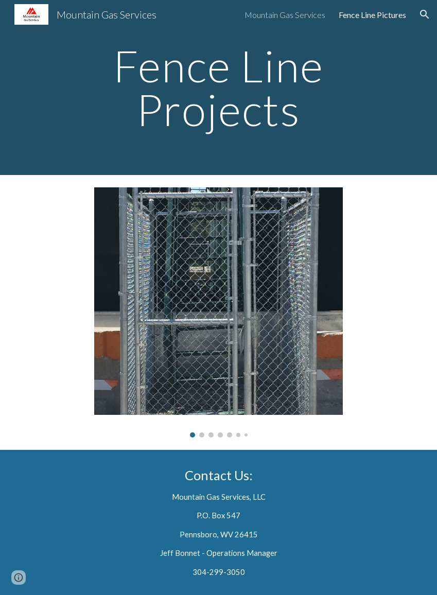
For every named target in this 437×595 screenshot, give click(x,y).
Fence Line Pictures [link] (372, 15)
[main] (218, 88)
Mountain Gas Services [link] (284, 15)
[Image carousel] (218, 312)
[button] (424, 14)
